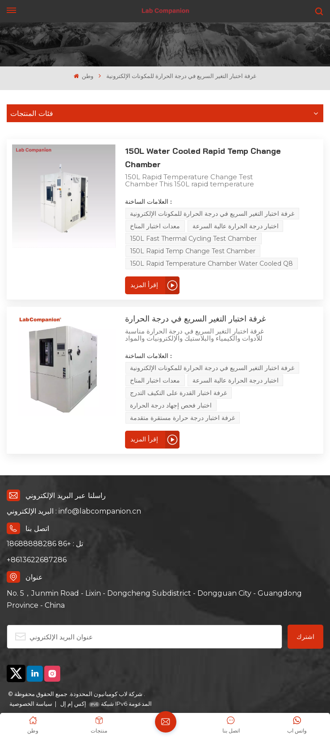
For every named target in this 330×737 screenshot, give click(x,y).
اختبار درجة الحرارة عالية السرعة (214, 213)
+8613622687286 (37, 534)
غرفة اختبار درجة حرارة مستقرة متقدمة (161, 392)
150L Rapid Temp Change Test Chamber (171, 238)
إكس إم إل (72, 677)
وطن (83, 76)
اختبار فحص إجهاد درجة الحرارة (259, 379)
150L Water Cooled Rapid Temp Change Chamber (200, 151)
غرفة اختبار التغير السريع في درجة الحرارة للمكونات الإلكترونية (191, 200)
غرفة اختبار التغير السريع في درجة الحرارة (174, 305)
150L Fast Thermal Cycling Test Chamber (172, 225)
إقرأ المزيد (123, 272)
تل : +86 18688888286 (45, 518)
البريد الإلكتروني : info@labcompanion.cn (74, 485)
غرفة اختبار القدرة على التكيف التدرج (157, 379)
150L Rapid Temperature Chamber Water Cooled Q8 (190, 250)
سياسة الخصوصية (30, 677)
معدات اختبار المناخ (134, 213)
